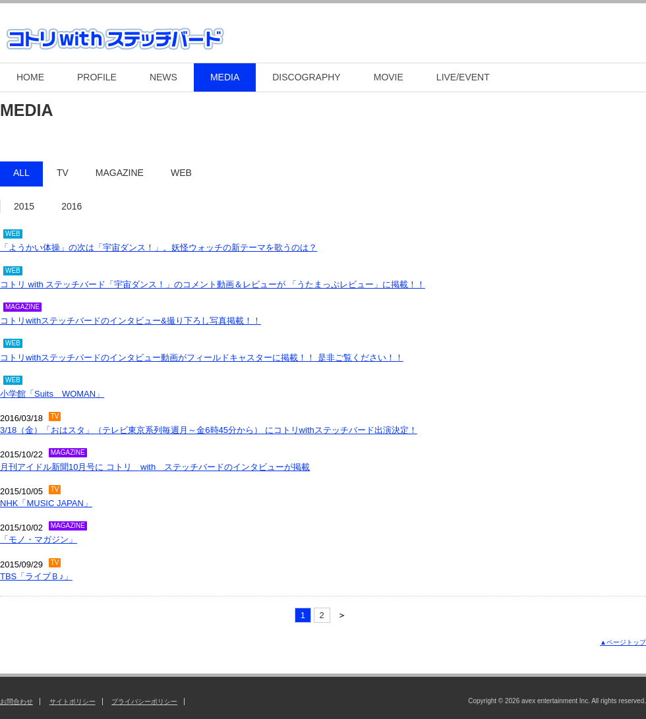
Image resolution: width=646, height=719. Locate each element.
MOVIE (388, 77)
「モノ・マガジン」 (38, 539)
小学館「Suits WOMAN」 (52, 394)
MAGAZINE (120, 172)
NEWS (163, 77)
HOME (30, 77)
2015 (24, 206)
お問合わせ (16, 701)
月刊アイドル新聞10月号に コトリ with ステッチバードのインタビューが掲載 (155, 467)
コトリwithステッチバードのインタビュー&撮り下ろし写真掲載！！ (130, 321)
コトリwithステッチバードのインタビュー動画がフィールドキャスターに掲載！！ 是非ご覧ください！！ (201, 357)
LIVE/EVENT (463, 77)
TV (63, 172)
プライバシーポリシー (144, 701)
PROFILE (97, 77)
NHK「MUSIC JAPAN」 (46, 503)
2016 (71, 206)
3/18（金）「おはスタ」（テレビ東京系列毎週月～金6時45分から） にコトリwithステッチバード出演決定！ (208, 430)
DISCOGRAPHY (306, 77)
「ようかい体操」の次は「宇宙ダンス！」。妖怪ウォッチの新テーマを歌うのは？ (158, 247)
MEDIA (224, 77)
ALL (21, 172)
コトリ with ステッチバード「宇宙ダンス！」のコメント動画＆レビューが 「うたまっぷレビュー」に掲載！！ (212, 284)
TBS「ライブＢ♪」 (36, 576)
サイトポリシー (72, 701)
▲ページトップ (623, 642)
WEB (181, 172)
